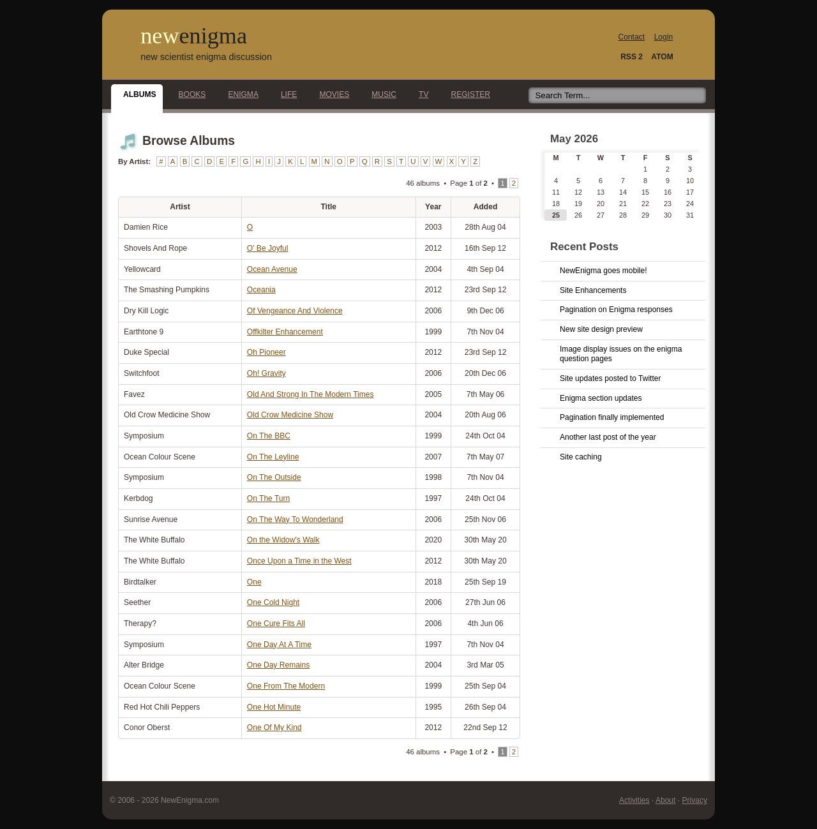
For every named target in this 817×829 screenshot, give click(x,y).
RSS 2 (631, 56)
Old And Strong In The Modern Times (310, 394)
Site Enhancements (593, 290)
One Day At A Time (279, 644)
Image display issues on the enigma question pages (621, 354)
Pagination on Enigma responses (616, 309)
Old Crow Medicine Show (290, 414)
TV (420, 94)
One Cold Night (273, 602)
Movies (330, 94)
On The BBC (268, 435)
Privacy (694, 800)
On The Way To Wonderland (295, 519)
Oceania (261, 289)
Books (189, 94)
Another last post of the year (608, 437)
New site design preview (601, 329)
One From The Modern (286, 686)
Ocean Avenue (272, 269)
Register (467, 94)
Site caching (581, 456)
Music (380, 94)
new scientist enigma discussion (206, 57)
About (665, 800)
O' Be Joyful (268, 248)
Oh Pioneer (266, 352)
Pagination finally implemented (612, 417)
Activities (634, 800)
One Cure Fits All (276, 623)
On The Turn (268, 498)
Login (663, 37)
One (254, 582)
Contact (631, 37)
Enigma (240, 94)
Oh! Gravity (266, 373)
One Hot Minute (274, 707)
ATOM (662, 56)
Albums (136, 94)
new (193, 36)
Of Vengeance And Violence (295, 310)
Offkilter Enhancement (285, 331)
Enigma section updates (601, 398)
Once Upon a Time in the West (299, 560)
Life (285, 94)
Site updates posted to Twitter (610, 378)
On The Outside (274, 477)
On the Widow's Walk (283, 539)
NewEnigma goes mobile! (603, 270)
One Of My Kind (274, 727)
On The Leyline (273, 456)
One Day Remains (278, 665)
